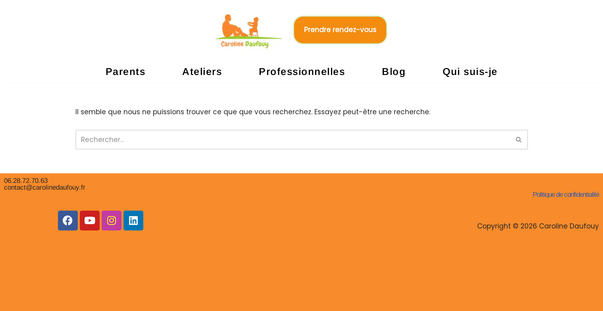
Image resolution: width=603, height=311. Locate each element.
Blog (394, 71)
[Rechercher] (292, 140)
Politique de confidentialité (566, 194)
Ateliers (202, 71)
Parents (126, 71)
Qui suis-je (470, 71)
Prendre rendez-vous (340, 30)
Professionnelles (302, 71)
